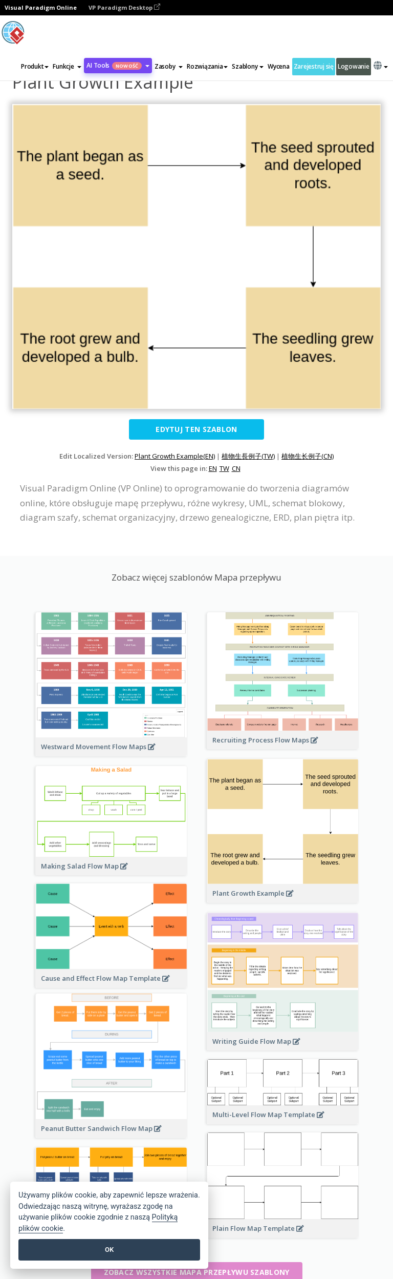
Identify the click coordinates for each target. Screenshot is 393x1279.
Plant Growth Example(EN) (175, 456)
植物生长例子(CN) (307, 456)
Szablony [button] (248, 66)
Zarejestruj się (314, 66)
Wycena (278, 66)
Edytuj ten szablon (196, 429)
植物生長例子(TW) (248, 456)
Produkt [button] (35, 66)
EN (213, 468)
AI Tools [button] (117, 65)
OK (109, 1249)
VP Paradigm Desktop (124, 7)
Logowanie (353, 66)
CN (236, 468)
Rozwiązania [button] (207, 66)
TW (224, 468)
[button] (67, 66)
